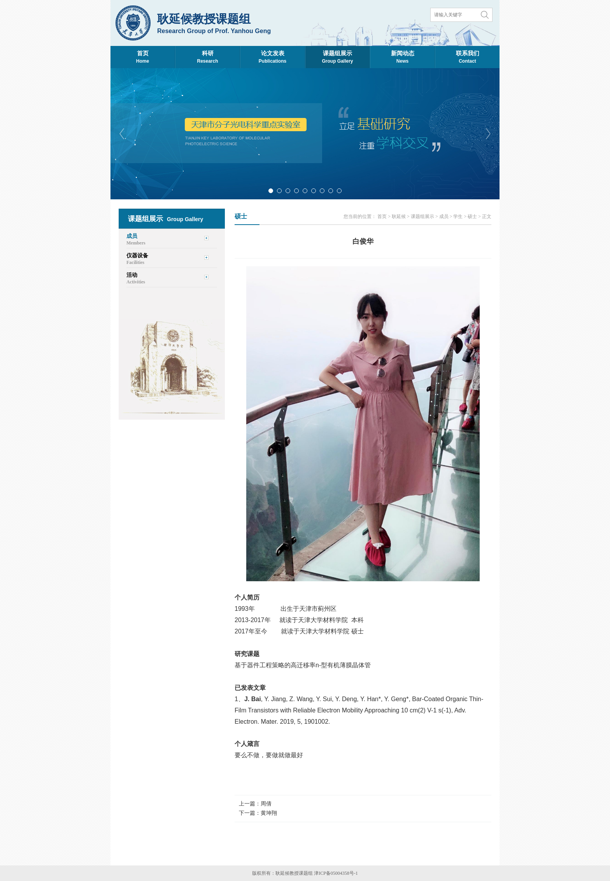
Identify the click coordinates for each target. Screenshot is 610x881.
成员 (444, 216)
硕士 (472, 216)
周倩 (266, 804)
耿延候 (399, 216)
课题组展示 (422, 216)
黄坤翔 (269, 813)
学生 (458, 216)
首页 (382, 216)
